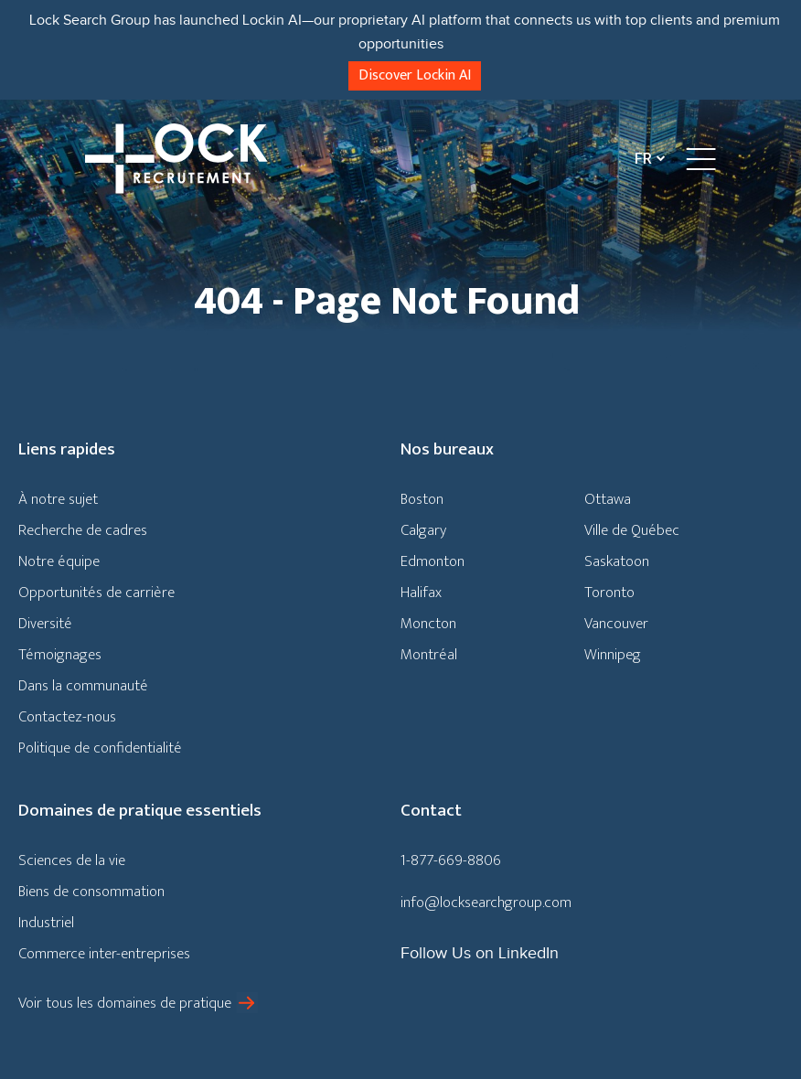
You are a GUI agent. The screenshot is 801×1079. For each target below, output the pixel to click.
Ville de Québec (631, 530)
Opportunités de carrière (96, 592)
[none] (645, 158)
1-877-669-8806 (450, 860)
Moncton (428, 623)
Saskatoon (616, 561)
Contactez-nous (67, 717)
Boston (421, 499)
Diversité (45, 623)
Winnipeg (612, 655)
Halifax (421, 592)
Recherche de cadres (82, 530)
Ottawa (607, 499)
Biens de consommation (91, 891)
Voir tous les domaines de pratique (124, 1003)
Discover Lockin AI (414, 75)
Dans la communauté (83, 686)
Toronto (609, 592)
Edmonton (432, 561)
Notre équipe (59, 561)
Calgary (423, 530)
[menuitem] (645, 158)
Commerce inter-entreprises (104, 954)
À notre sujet (58, 499)
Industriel (46, 922)
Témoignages (59, 655)
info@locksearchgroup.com (485, 902)
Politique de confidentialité (100, 748)
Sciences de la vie (71, 860)
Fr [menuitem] (643, 159)
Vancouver (616, 623)
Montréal (428, 655)
